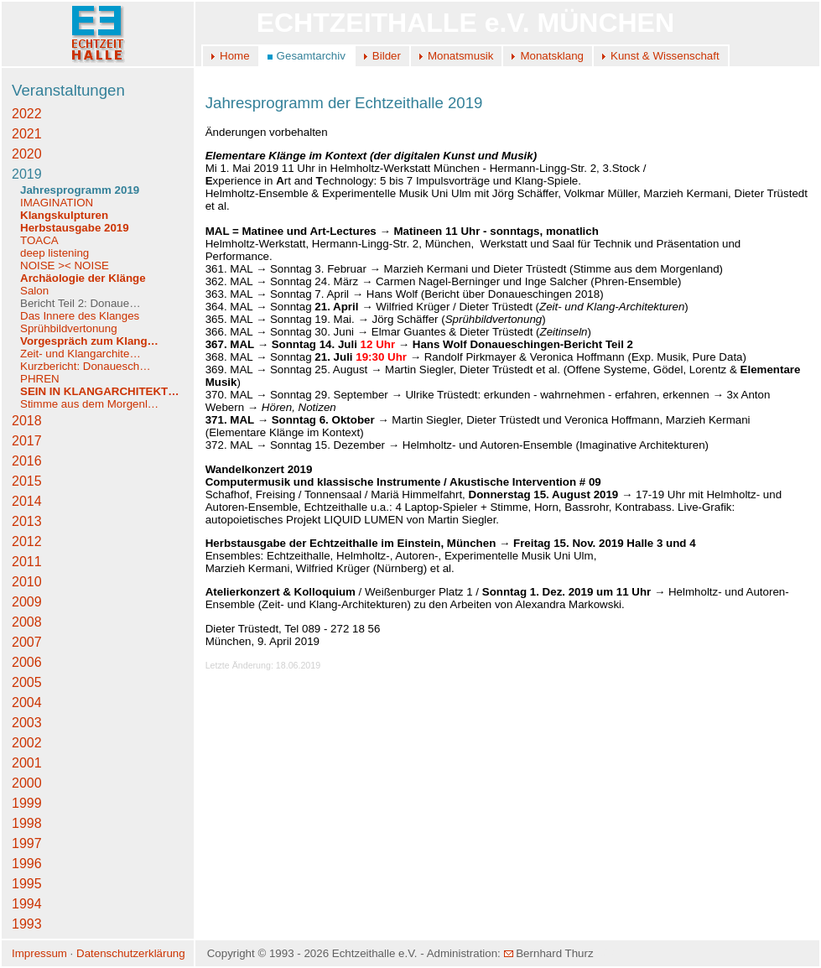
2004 (27, 702)
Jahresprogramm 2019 (79, 190)
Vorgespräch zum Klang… (89, 341)
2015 (27, 481)
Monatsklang (552, 55)
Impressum (39, 953)
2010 (27, 582)
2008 (27, 622)
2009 (27, 602)
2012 (27, 541)
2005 (27, 682)
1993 (27, 924)
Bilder (386, 55)
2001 (27, 763)
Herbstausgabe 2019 (74, 227)
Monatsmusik (461, 55)
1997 (27, 843)
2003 (27, 723)
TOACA (39, 240)
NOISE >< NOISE (64, 265)
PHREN (40, 378)
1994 (27, 904)
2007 (27, 642)
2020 (27, 154)
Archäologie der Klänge (83, 278)
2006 (27, 662)
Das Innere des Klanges (79, 316)
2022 (27, 114)
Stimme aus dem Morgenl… (89, 404)
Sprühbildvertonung (68, 328)
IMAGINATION (56, 202)
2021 (27, 134)
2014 (27, 501)
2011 (27, 561)
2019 (27, 174)
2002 (27, 743)
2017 (27, 441)
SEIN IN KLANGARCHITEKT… (99, 391)
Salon (34, 290)
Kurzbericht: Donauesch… (85, 366)
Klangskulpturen (64, 215)
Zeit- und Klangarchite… (80, 353)
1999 (27, 803)
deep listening (54, 253)
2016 (27, 461)
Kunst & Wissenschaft (665, 55)
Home (235, 55)
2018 (27, 421)
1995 (27, 884)
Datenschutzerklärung (130, 953)
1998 (27, 823)
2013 (27, 521)
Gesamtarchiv (311, 55)
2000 (27, 783)
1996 (27, 863)
